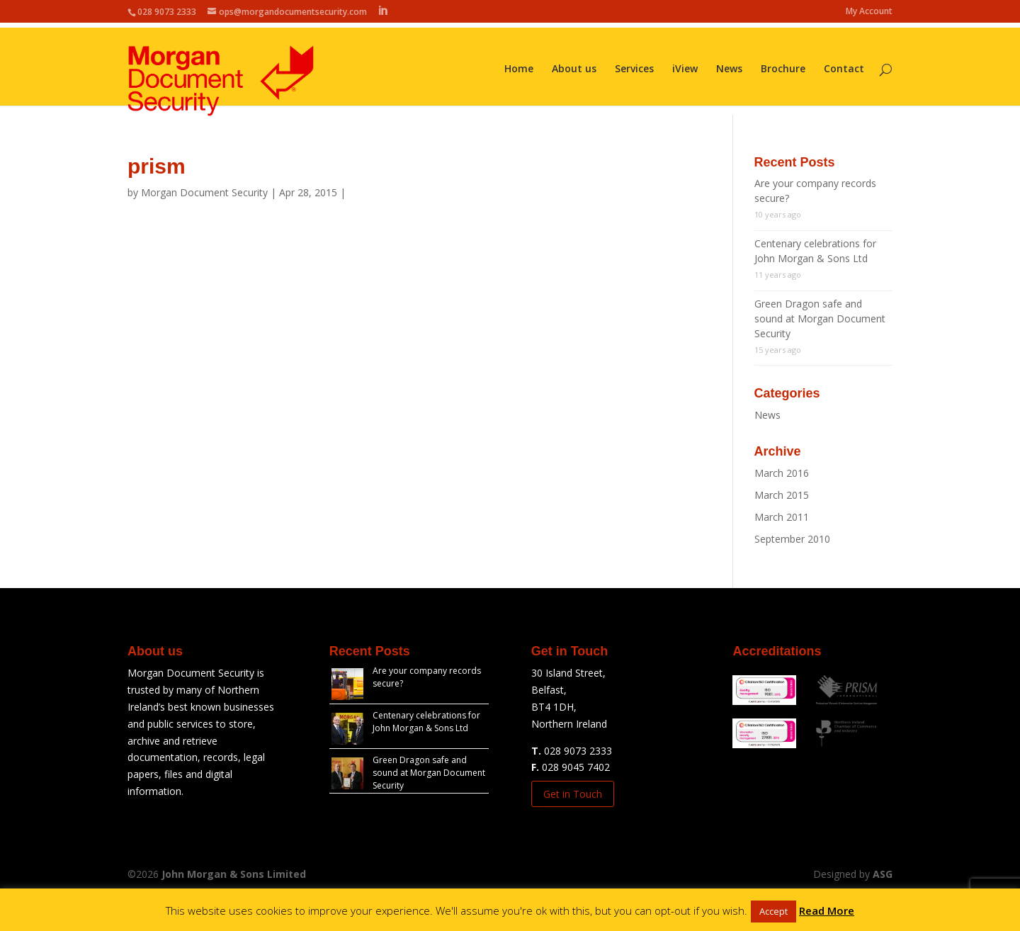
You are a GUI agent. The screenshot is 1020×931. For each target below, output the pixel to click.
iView (685, 64)
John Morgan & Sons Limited (234, 874)
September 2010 (792, 539)
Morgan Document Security (204, 192)
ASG (882, 874)
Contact (844, 64)
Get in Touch (572, 794)
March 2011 (781, 517)
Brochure (783, 64)
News (729, 64)
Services (634, 64)
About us (574, 64)
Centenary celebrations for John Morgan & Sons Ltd (426, 721)
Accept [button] (773, 911)
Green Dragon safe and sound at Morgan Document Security (819, 318)
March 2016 (781, 473)
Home (518, 64)
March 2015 (781, 495)
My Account (869, 12)
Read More (826, 910)
